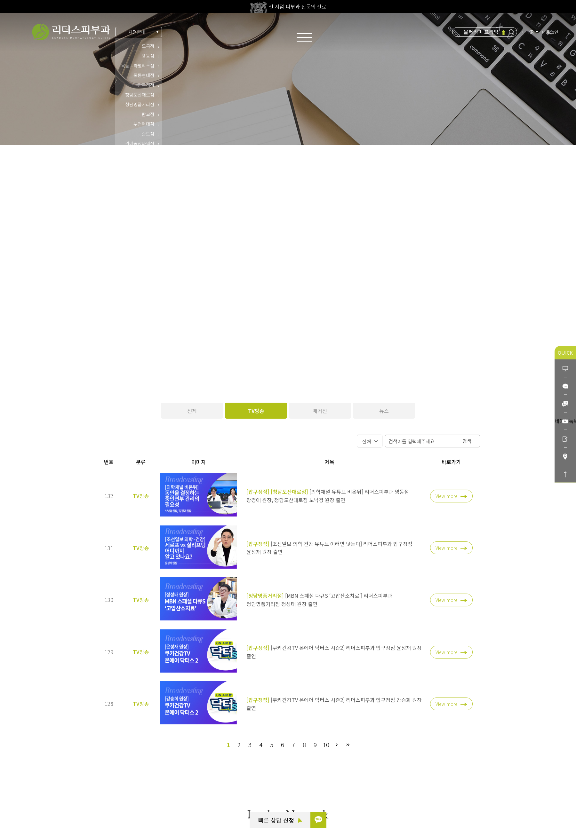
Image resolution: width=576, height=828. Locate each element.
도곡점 (148, 46)
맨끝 (348, 744)
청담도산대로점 (139, 94)
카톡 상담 (35, 759)
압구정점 (146, 85)
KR (531, 32)
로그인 (552, 32)
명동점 (148, 55)
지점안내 (136, 32)
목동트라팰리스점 (137, 65)
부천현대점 (143, 124)
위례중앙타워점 (139, 143)
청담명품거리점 (139, 104)
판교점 (148, 114)
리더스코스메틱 (40, 794)
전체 (192, 410)
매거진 (320, 410)
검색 (466, 441)
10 (326, 744)
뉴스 (384, 410)
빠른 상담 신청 (280, 820)
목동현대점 (143, 75)
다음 (337, 744)
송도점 (148, 133)
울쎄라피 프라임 (481, 31)
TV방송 (256, 410)
